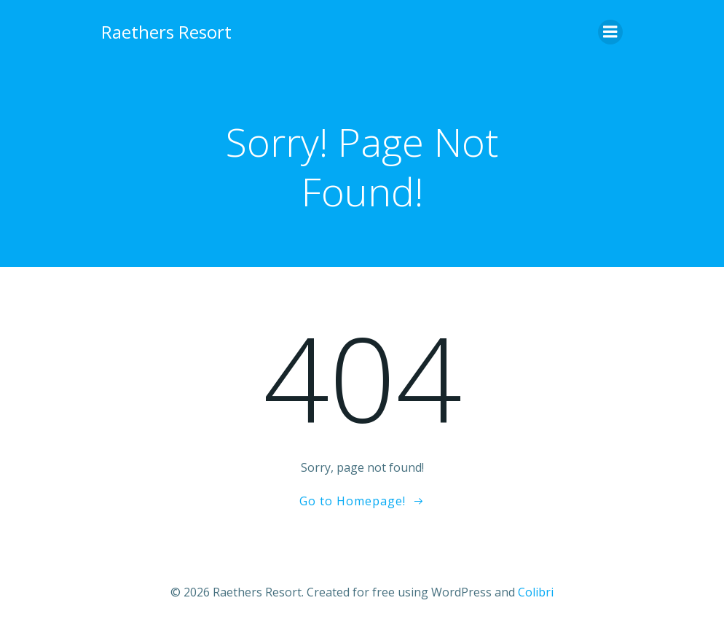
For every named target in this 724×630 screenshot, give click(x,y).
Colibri (536, 591)
